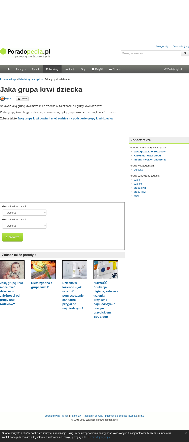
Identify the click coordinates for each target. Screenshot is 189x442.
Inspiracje (70, 69)
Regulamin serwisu (93, 415)
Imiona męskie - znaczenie (150, 159)
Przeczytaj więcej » (99, 437)
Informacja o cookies (116, 415)
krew (136, 195)
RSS (141, 415)
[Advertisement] (37, 160)
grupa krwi (140, 187)
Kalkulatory (52, 69)
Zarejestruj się (181, 46)
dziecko (138, 183)
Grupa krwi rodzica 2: (14, 219)
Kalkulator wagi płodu (147, 155)
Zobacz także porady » (19, 255)
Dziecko (138, 169)
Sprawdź (12, 237)
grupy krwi (140, 191)
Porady (21, 69)
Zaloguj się (162, 46)
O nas (65, 415)
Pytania (36, 69)
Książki (97, 69)
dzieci (137, 179)
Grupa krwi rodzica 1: (14, 206)
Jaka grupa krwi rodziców (149, 151)
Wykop (6, 98)
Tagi (83, 69)
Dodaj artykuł (173, 69)
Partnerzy (75, 415)
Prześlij (22, 98)
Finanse (115, 69)
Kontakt (133, 415)
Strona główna (52, 415)
